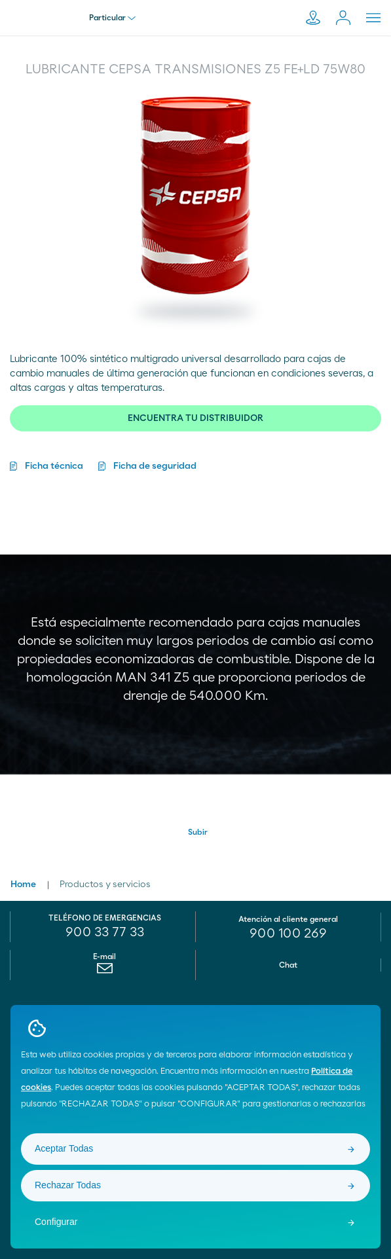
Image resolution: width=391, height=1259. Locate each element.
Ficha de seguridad (154, 466)
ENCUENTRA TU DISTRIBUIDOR (195, 418)
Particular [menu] (112, 18)
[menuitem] (104, 971)
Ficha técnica (54, 466)
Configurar (56, 1221)
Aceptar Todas (64, 1148)
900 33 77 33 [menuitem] (104, 932)
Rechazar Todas (68, 1185)
